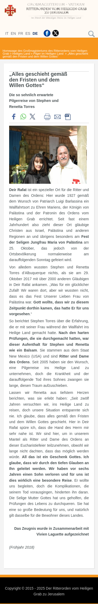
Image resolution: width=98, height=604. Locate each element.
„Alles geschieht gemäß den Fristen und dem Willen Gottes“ (45, 55)
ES (27, 33)
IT (6, 33)
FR (20, 33)
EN (13, 33)
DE (35, 33)
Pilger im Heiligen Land (48, 53)
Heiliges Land (21, 53)
